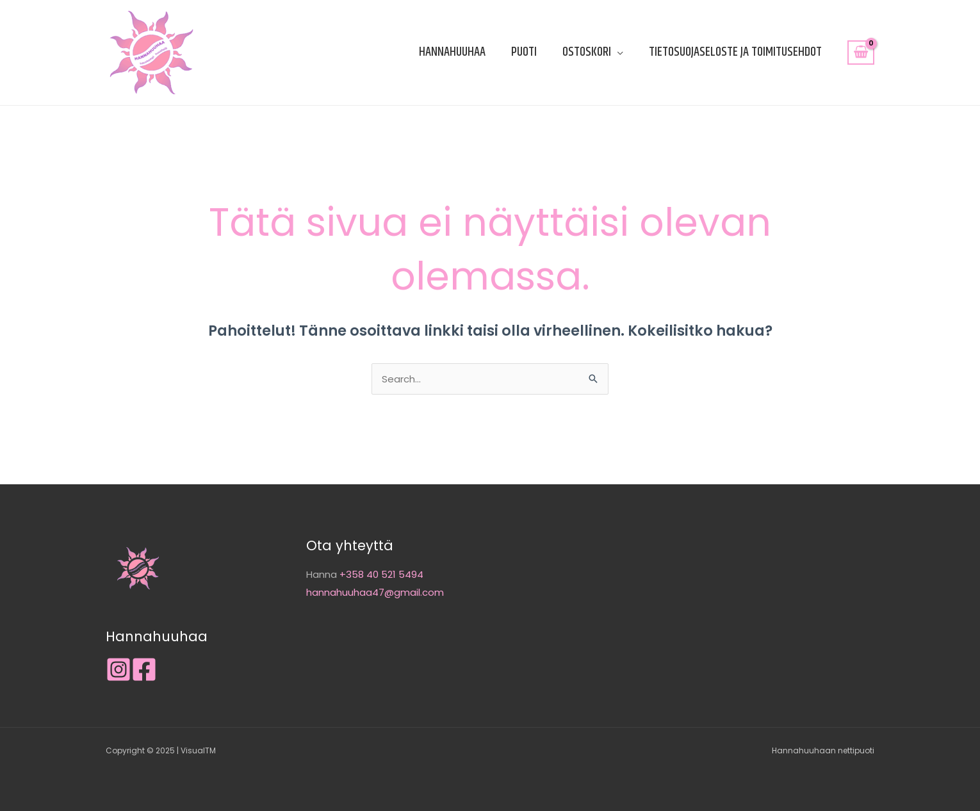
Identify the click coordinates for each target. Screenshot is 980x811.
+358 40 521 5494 (381, 574)
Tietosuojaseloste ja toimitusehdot (735, 52)
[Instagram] (118, 669)
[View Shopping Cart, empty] (860, 52)
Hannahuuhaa (452, 52)
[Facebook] (144, 669)
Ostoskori (586, 52)
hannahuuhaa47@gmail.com (375, 592)
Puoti (524, 52)
